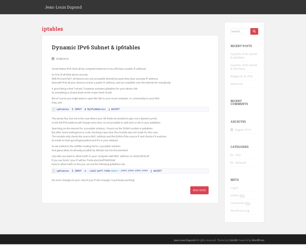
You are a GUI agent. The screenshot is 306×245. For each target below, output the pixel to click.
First (238, 155)
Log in (234, 188)
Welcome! (236, 84)
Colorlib (233, 240)
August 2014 (243, 130)
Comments (240, 204)
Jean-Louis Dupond (63, 7)
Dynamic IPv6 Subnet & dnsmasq (243, 67)
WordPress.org (239, 211)
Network (240, 163)
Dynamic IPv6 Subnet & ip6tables (96, 48)
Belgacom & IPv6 (241, 77)
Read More (199, 191)
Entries (237, 196)
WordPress (258, 240)
